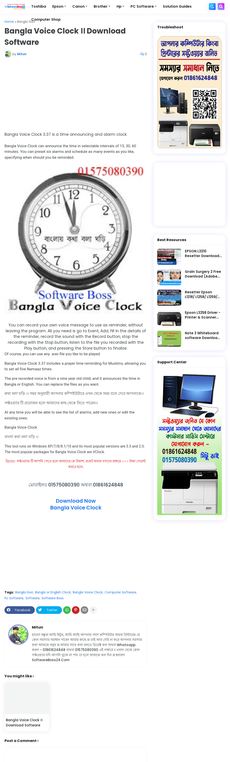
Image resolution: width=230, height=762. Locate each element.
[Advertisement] (75, 94)
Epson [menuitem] (57, 6)
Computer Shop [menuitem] (46, 19)
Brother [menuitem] (101, 6)
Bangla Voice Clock (88, 592)
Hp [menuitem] (119, 6)
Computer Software (120, 592)
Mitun (37, 627)
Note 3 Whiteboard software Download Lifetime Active (202, 335)
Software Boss (53, 598)
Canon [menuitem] (78, 6)
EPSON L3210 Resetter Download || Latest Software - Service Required (203, 253)
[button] (212, 6)
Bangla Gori (26, 21)
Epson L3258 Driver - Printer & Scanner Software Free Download (202, 315)
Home (9, 21)
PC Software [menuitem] (142, 6)
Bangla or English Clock (53, 592)
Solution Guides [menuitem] (177, 6)
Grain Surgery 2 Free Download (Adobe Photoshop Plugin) (203, 274)
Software (32, 598)
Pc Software (13, 598)
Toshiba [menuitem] (38, 6)
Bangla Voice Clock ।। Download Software (24, 723)
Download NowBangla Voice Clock (76, 504)
